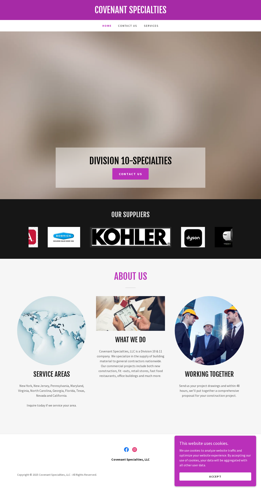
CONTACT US (130, 174)
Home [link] (107, 26)
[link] (130, 12)
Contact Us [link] (127, 26)
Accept (215, 476)
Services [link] (151, 26)
